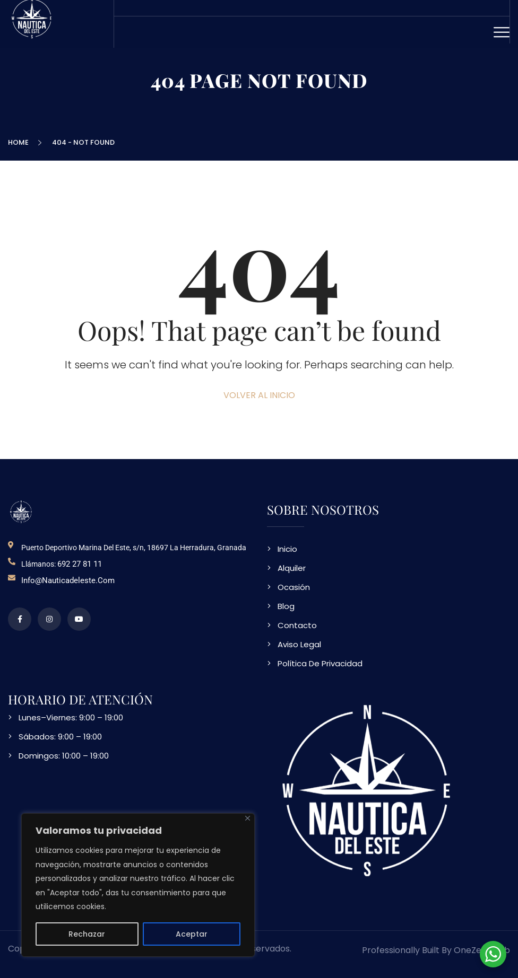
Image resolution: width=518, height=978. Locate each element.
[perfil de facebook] (19, 619)
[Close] (247, 818)
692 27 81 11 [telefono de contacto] (79, 564)
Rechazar (86, 934)
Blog (286, 606)
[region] (138, 885)
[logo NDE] (21, 512)
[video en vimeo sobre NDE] (79, 619)
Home (20, 142)
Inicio (287, 548)
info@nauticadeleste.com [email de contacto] (68, 580)
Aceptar (192, 934)
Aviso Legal (299, 644)
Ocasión (294, 587)
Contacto (297, 625)
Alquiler (292, 568)
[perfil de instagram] (49, 619)
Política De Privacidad (320, 663)
